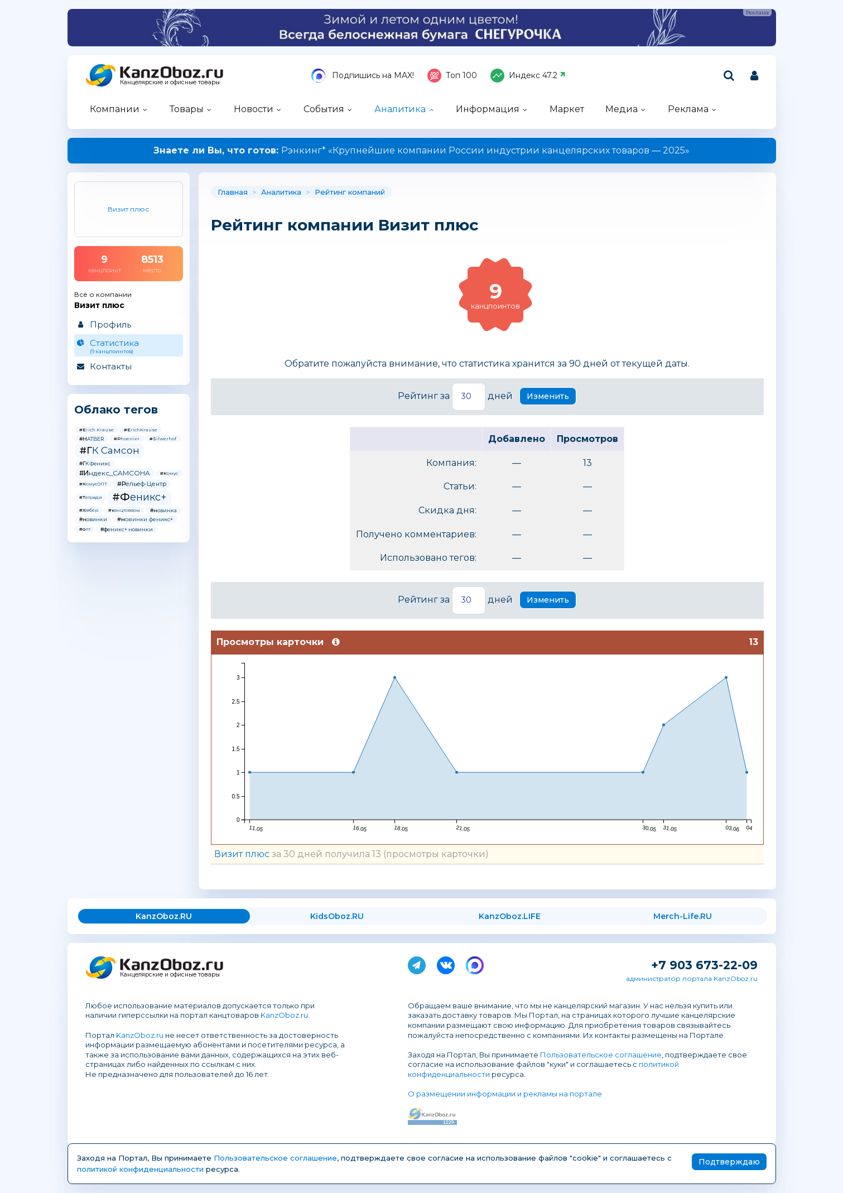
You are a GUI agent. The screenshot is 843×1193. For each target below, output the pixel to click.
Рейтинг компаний (350, 192)
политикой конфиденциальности (140, 1169)
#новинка (163, 510)
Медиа (621, 109)
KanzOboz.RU (164, 916)
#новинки (93, 519)
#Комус (169, 473)
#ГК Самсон (109, 450)
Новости (253, 109)
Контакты (111, 366)
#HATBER (91, 439)
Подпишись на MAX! (362, 76)
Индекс (528, 76)
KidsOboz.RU (337, 916)
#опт (84, 529)
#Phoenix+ (126, 438)
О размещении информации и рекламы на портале (505, 1093)
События (324, 109)
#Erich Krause (96, 429)
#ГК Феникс (94, 463)
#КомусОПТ (93, 484)
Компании (114, 109)
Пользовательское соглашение (601, 1054)
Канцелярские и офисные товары (170, 82)
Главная (233, 192)
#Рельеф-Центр (141, 484)
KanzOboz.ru (284, 1015)
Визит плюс (241, 854)
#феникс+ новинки (126, 529)
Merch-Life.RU (682, 916)
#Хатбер (88, 510)
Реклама (688, 109)
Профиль (110, 324)
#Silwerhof (163, 438)
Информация (487, 109)
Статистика (128, 346)
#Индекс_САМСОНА (114, 473)
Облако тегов (116, 409)
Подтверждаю (729, 1162)
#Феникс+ (139, 497)
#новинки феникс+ (145, 519)
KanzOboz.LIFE (510, 916)
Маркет (567, 109)
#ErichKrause (140, 429)
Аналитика (400, 109)
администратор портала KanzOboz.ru (692, 978)
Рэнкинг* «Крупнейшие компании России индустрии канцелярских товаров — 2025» (421, 150)
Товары (187, 109)
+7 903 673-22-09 (704, 965)
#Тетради (90, 497)
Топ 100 (452, 76)
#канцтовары (124, 510)
